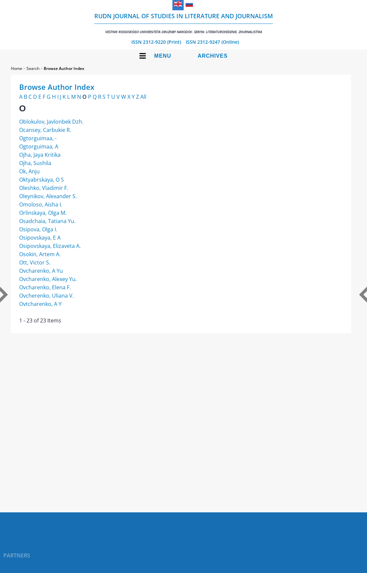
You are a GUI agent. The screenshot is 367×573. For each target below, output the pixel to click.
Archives (213, 56)
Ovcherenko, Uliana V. (46, 295)
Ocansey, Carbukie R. (45, 130)
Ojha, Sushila (35, 163)
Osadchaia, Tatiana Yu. (47, 221)
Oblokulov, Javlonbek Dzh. (51, 121)
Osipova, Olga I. (38, 229)
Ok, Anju (29, 171)
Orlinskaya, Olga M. (43, 212)
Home (16, 68)
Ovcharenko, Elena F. (45, 287)
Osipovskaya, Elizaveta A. (50, 246)
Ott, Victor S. (34, 262)
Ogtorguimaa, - (38, 138)
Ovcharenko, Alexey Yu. (48, 279)
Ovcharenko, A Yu (41, 270)
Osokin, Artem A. (40, 254)
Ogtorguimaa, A (38, 146)
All (143, 96)
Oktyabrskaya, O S (41, 179)
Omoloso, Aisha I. (40, 204)
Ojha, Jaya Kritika (40, 154)
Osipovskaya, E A (40, 237)
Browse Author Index (64, 68)
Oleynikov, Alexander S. (48, 196)
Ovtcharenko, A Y (40, 304)
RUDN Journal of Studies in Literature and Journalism (183, 23)
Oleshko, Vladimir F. (43, 188)
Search (32, 68)
